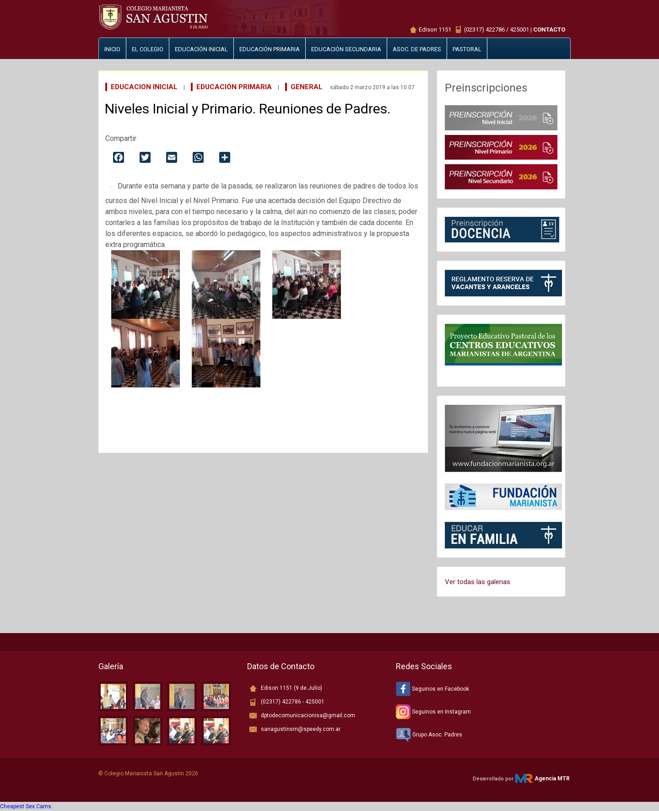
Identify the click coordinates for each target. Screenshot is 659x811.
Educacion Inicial (144, 87)
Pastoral (467, 49)
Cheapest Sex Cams (25, 806)
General (307, 87)
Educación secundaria (346, 49)
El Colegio (147, 49)
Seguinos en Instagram (433, 712)
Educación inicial (201, 49)
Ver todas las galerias (477, 582)
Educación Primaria (234, 87)
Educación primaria (269, 49)
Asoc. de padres (417, 49)
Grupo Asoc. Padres (429, 734)
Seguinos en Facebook (432, 689)
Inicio (112, 49)
